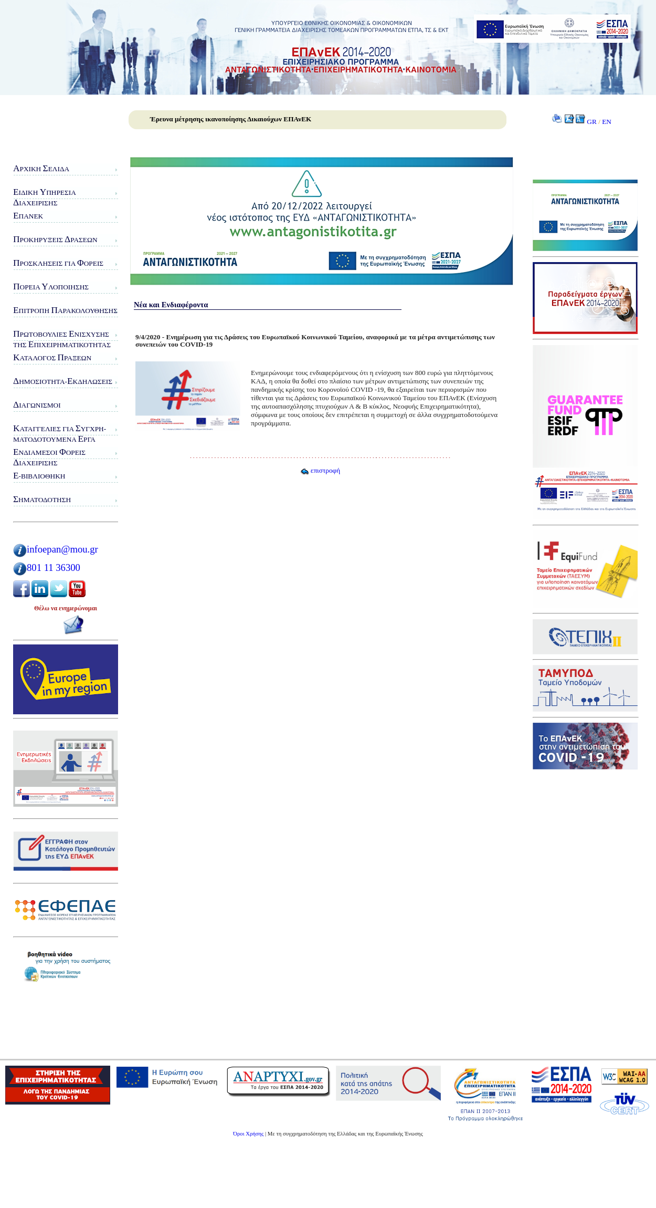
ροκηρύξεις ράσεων (55, 239)
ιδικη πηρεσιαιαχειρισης (44, 197)
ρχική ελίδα (41, 168)
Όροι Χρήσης (248, 1134)
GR (592, 122)
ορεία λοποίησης (51, 286)
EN (606, 122)
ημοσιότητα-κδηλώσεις (62, 381)
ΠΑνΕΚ (28, 216)
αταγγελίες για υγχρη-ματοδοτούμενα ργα (59, 433)
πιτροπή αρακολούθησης (65, 310)
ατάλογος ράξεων (52, 357)
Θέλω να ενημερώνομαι (65, 608)
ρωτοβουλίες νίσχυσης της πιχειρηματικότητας (62, 339)
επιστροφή (320, 470)
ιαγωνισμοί (37, 405)
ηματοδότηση (42, 499)
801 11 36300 (53, 567)
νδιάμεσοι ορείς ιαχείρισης (49, 457)
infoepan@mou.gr (62, 549)
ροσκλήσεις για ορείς (58, 263)
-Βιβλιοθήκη (39, 476)
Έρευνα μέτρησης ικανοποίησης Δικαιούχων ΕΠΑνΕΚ (230, 119)
